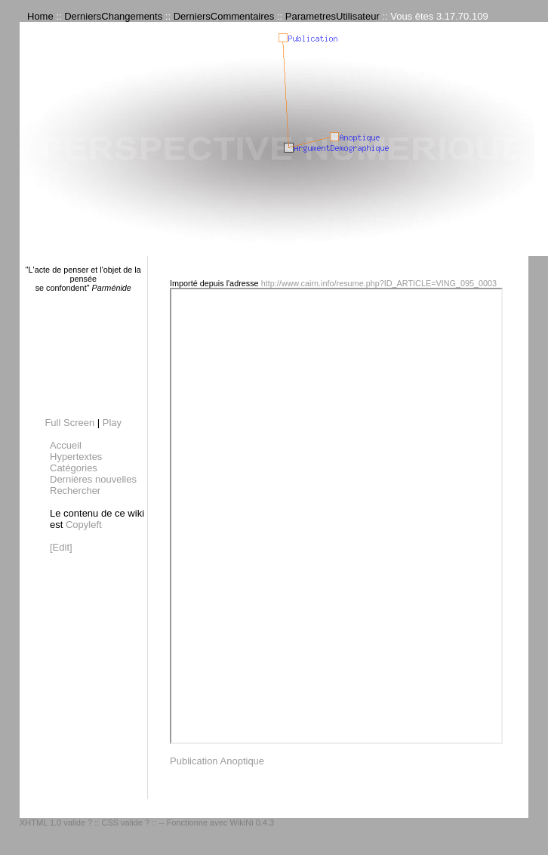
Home (40, 16)
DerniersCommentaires (224, 16)
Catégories (73, 468)
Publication (194, 761)
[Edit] (61, 547)
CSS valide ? (125, 822)
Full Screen (69, 422)
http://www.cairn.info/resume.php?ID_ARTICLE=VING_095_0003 (379, 283)
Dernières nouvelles (93, 479)
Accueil (66, 445)
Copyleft (84, 524)
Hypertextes (76, 456)
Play (112, 422)
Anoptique (242, 761)
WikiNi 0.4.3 (251, 822)
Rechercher (75, 490)
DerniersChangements (113, 16)
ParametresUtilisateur (332, 16)
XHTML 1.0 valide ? (56, 822)
